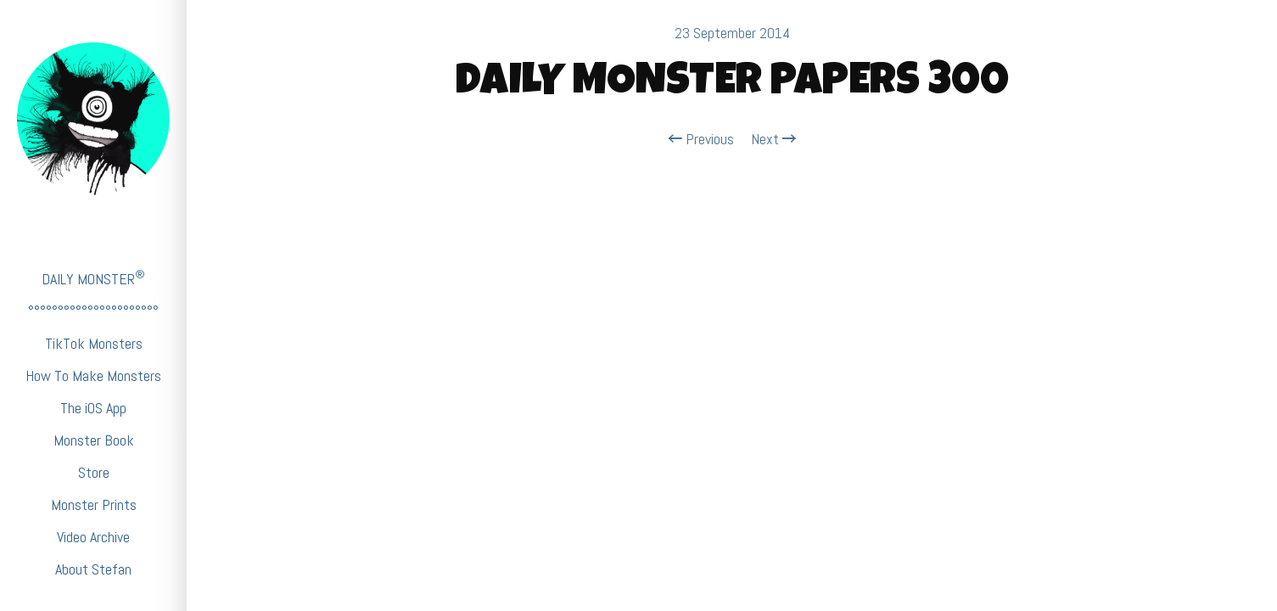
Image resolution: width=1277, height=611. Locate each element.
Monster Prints (94, 504)
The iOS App (93, 408)
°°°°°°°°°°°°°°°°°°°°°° (93, 311)
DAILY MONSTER (93, 278)
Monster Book (93, 440)
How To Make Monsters (93, 375)
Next (773, 139)
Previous (701, 139)
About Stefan (93, 569)
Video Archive (93, 537)
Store (93, 472)
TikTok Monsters (94, 343)
